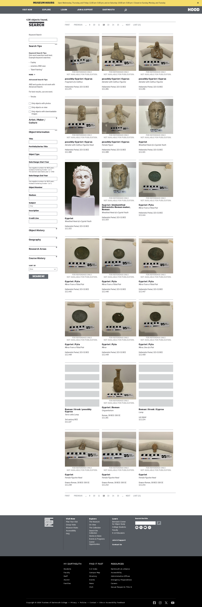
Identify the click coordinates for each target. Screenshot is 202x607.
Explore (46, 10)
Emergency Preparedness (121, 580)
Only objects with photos (41, 104)
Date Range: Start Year (39, 162)
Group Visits (71, 525)
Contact (93, 602)
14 (113, 25)
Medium (32, 195)
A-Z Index (93, 569)
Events (92, 580)
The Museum (94, 522)
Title (31, 139)
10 (94, 25)
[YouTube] (172, 602)
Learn (64, 10)
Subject (32, 203)
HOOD (193, 10)
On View (92, 525)
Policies (83, 602)
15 (118, 25)
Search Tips (35, 46)
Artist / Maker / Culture (37, 121)
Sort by (32, 266)
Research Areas (37, 249)
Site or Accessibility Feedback (112, 602)
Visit (91, 587)
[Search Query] (145, 523)
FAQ (68, 534)
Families (67, 583)
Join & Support (85, 10)
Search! (38, 276)
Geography (35, 239)
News (91, 583)
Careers (114, 583)
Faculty (115, 530)
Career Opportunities (94, 543)
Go (159, 523)
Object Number (36, 188)
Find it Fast (96, 564)
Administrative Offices (120, 576)
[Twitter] (166, 602)
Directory (93, 576)
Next (128, 25)
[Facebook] (154, 602)
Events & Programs (97, 539)
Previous (78, 25)
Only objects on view (39, 108)
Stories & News (95, 536)
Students (67, 569)
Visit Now (27, 10)
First (67, 25)
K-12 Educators (118, 533)
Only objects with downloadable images (44, 113)
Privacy (74, 602)
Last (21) (137, 25)
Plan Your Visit (72, 522)
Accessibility (71, 531)
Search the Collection (93, 532)
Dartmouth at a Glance (120, 569)
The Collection (95, 528)
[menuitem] (73, 574)
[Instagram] (160, 602)
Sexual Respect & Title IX (121, 587)
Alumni (67, 580)
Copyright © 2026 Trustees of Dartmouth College (46, 602)
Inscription (34, 211)
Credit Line (34, 218)
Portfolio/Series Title (38, 147)
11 (99, 25)
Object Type (34, 154)
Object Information (39, 132)
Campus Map (94, 572)
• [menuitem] (78, 602)
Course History (37, 258)
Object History (37, 230)
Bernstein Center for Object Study (119, 523)
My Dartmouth (73, 564)
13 (108, 25)
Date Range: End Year (38, 176)
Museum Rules (72, 528)
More (31, 75)
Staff (66, 576)
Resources (117, 564)
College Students (119, 527)
